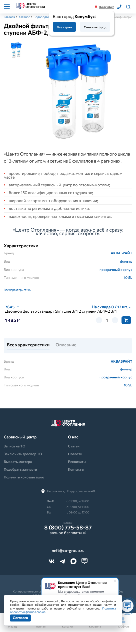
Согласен (20, 617)
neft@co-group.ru (68, 550)
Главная (9, 17)
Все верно (64, 27)
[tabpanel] (78, 92)
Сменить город (95, 27)
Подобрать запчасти (20, 469)
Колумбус (106, 7)
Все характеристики (18, 289)
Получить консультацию (24, 477)
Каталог (24, 17)
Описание (66, 344)
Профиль (123, 622)
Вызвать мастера (18, 461)
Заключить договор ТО (23, 454)
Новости (75, 454)
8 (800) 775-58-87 (68, 527)
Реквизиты (77, 461)
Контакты (76, 469)
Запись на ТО (14, 446)
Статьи (74, 446)
